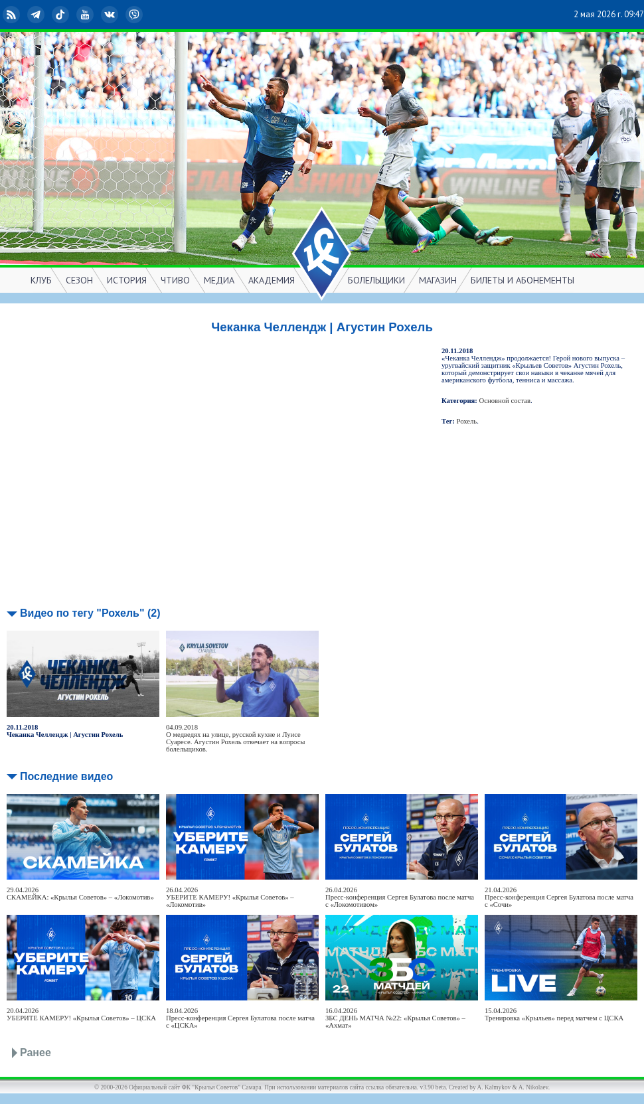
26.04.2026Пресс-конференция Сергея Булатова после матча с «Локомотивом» (399, 897)
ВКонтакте (111, 14)
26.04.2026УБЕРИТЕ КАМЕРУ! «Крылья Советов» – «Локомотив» (230, 897)
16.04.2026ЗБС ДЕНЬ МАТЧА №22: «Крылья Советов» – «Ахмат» (395, 1018)
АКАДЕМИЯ (271, 280)
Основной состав (505, 400)
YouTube (86, 14)
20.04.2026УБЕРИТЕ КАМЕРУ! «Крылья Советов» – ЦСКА (81, 1014)
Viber (135, 14)
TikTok (62, 14)
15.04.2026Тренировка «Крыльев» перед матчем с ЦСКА (554, 1014)
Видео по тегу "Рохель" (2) (90, 613)
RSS (13, 14)
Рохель (467, 421)
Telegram (37, 14)
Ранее (35, 1052)
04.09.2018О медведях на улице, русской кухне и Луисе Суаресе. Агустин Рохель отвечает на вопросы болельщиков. (235, 738)
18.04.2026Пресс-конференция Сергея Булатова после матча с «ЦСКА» (240, 1018)
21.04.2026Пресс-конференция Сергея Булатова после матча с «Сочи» (559, 897)
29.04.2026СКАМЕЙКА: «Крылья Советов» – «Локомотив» (80, 893)
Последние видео (66, 776)
